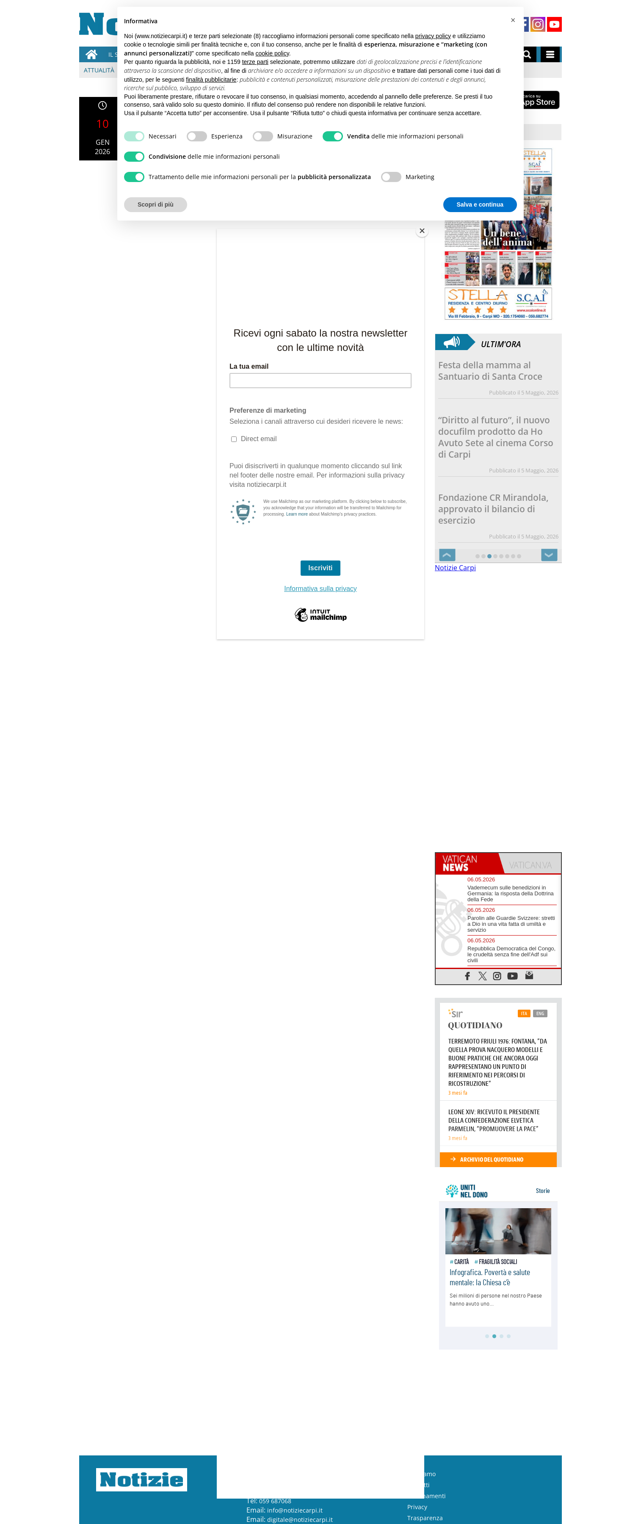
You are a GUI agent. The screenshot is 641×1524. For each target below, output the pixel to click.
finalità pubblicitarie (211, 79)
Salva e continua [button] (480, 204)
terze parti (255, 61)
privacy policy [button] (433, 36)
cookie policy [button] (272, 53)
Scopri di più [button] (156, 204)
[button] (512, 20)
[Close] (422, 230)
